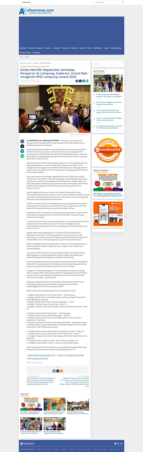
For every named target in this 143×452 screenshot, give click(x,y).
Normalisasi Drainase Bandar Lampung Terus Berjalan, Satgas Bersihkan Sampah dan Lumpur (109, 127)
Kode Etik (72, 449)
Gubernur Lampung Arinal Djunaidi (71, 355)
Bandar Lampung (25, 81)
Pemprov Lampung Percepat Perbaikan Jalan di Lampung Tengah (109, 119)
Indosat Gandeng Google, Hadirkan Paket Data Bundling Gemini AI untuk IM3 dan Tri (53, 432)
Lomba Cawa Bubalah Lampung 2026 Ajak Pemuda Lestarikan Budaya (54, 412)
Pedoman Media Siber (99, 449)
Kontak (49, 449)
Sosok (35, 81)
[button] (122, 2)
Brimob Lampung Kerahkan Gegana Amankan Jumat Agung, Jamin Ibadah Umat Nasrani (108, 96)
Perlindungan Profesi (84, 449)
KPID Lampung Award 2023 (37, 359)
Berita (31, 81)
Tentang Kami (40, 449)
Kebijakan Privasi (114, 449)
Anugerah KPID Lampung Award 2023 (34, 66)
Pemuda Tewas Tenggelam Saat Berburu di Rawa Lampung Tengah (109, 103)
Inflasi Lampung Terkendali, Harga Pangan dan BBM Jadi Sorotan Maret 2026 (108, 111)
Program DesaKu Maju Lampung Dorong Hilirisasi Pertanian (30, 432)
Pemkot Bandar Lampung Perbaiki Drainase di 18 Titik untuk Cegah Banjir (78, 412)
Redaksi (56, 449)
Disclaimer (64, 449)
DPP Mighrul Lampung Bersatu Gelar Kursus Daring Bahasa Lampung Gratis (30, 412)
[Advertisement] (71, 31)
